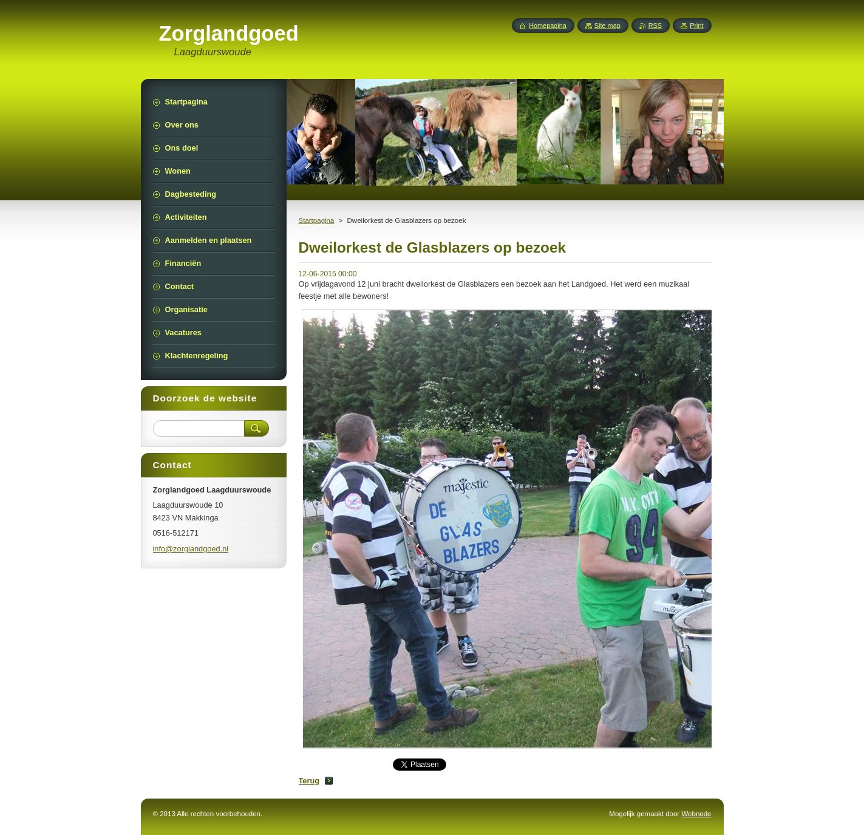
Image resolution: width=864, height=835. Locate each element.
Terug (309, 780)
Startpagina (317, 220)
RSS (655, 25)
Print (696, 25)
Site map (607, 25)
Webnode (696, 813)
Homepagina (547, 25)
